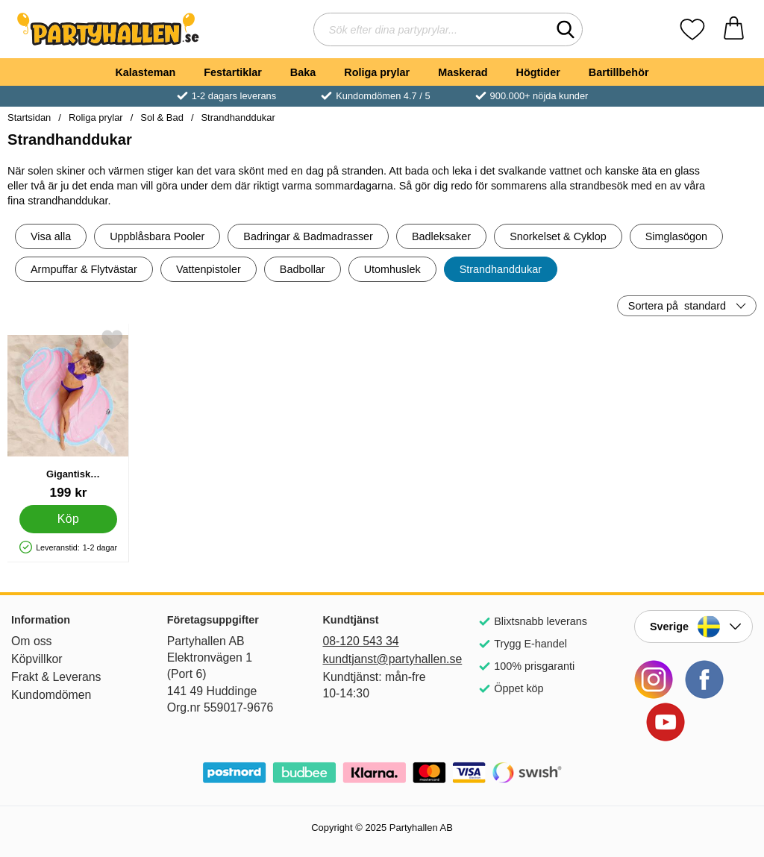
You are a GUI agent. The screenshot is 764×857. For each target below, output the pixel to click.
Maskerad (462, 72)
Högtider (538, 72)
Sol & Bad (162, 117)
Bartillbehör (619, 72)
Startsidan (29, 117)
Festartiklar (233, 72)
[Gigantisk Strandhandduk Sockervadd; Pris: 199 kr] (68, 414)
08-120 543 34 (360, 641)
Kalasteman (145, 72)
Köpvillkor (37, 659)
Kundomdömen (51, 694)
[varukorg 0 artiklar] (733, 29)
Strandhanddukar (238, 117)
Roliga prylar (377, 72)
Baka (303, 72)
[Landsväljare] (693, 626)
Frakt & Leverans (56, 677)
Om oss (31, 641)
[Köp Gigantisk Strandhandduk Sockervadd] (68, 519)
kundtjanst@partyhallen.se (381, 659)
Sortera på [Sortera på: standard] (677, 306)
